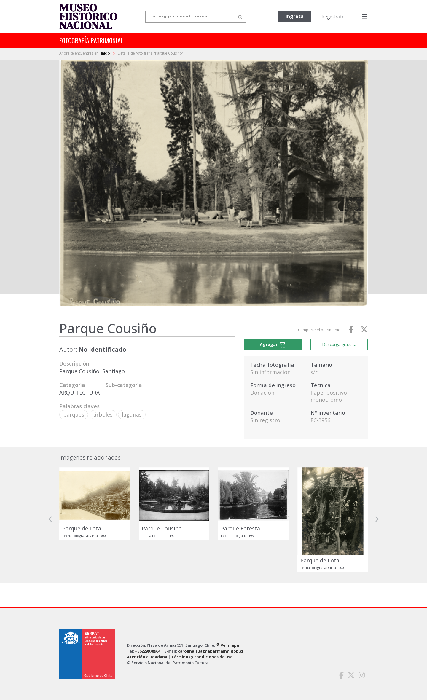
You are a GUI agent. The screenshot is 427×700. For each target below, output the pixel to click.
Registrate (333, 16)
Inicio (106, 53)
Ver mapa (227, 645)
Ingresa (295, 16)
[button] (50, 519)
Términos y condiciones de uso (202, 656)
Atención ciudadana (147, 656)
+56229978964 (147, 651)
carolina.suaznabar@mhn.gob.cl (210, 651)
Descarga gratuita (339, 344)
